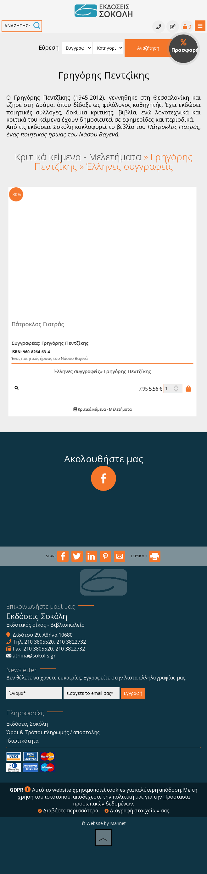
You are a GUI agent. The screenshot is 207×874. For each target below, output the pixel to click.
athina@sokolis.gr (34, 655)
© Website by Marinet (103, 823)
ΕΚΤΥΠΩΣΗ (145, 556)
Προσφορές (185, 46)
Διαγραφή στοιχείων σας (136, 810)
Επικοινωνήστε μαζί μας (40, 606)
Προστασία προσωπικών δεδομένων (131, 800)
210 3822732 (71, 641)
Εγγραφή (133, 693)
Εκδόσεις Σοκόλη (27, 723)
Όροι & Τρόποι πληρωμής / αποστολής (53, 732)
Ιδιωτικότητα (22, 740)
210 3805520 (39, 641)
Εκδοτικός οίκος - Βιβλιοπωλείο (45, 624)
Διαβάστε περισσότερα (68, 810)
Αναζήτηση (148, 48)
